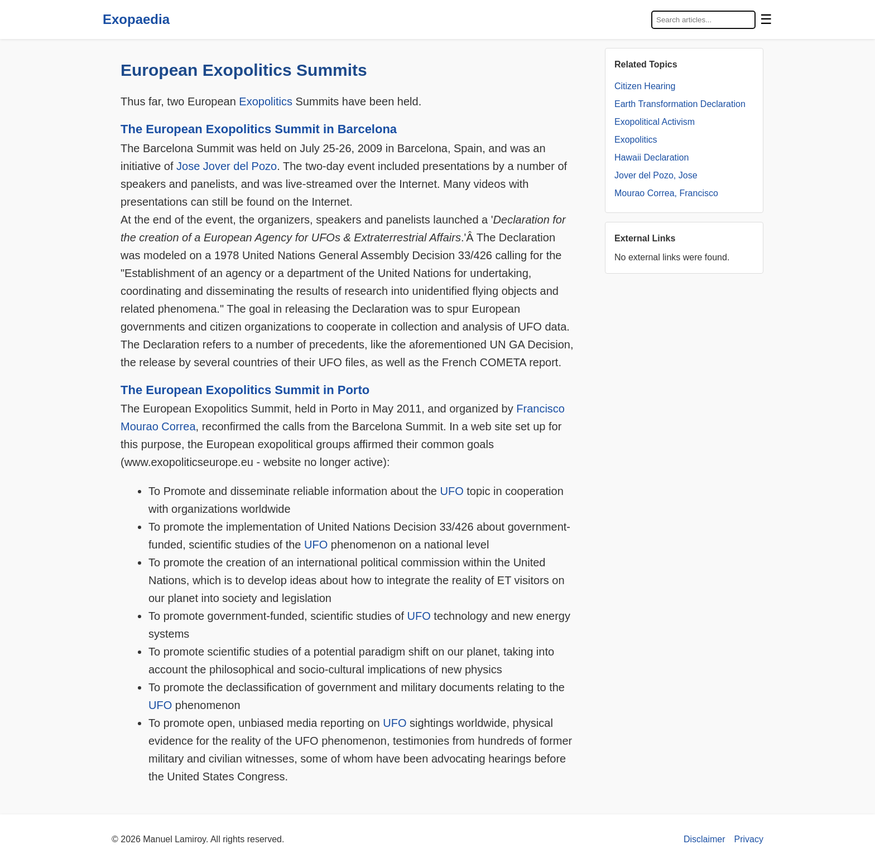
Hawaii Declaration (651, 157)
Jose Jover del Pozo (226, 166)
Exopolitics (265, 101)
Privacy (748, 839)
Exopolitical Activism (654, 122)
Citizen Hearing (644, 86)
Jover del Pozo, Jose (656, 175)
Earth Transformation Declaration (680, 104)
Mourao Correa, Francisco (666, 193)
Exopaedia (136, 19)
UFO (452, 491)
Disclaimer (704, 839)
